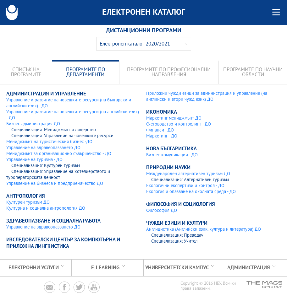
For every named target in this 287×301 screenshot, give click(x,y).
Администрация (248, 268)
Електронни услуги (33, 268)
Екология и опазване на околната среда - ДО (191, 192)
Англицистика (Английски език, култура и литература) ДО (203, 230)
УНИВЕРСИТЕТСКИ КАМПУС (177, 268)
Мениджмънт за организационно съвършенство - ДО (58, 154)
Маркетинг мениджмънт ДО (173, 118)
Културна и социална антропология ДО (45, 209)
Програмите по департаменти (85, 72)
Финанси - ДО (160, 130)
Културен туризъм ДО (28, 203)
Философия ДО (161, 211)
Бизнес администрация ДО (33, 124)
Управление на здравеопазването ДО (43, 148)
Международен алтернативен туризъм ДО (188, 174)
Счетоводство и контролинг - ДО (178, 124)
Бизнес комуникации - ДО (172, 155)
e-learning (105, 268)
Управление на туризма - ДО (34, 160)
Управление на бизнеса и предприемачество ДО (54, 184)
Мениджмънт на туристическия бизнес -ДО (49, 142)
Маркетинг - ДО (161, 136)
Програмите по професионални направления (169, 72)
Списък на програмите (26, 72)
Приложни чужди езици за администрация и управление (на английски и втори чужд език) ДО (206, 97)
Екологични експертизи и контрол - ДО (185, 186)
